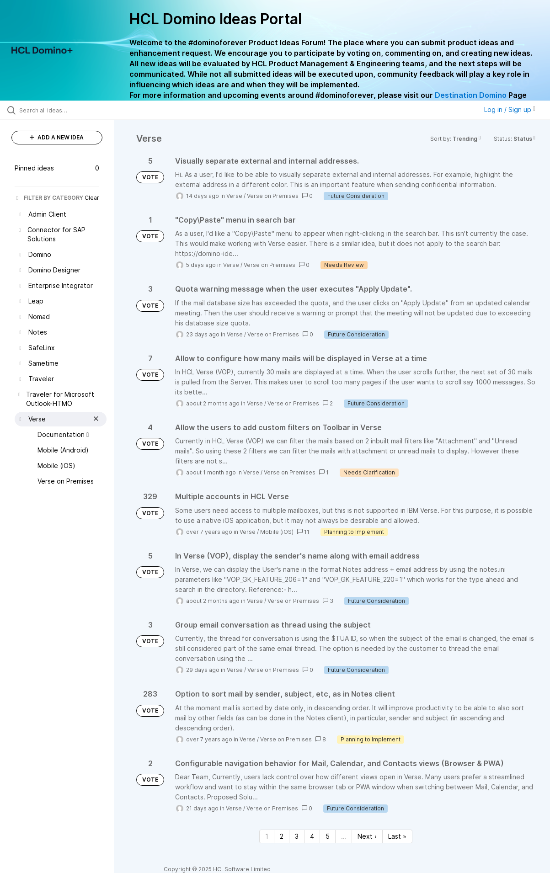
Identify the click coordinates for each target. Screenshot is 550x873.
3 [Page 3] (297, 836)
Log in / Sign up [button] (509, 109)
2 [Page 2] (281, 836)
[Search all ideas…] (66, 110)
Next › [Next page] (367, 836)
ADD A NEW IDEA (57, 137)
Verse (234, 195)
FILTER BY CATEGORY (49, 197)
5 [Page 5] (328, 836)
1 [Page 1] (266, 836)
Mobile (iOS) (277, 531)
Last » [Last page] (397, 836)
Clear (92, 197)
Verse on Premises (273, 195)
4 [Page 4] (312, 836)
